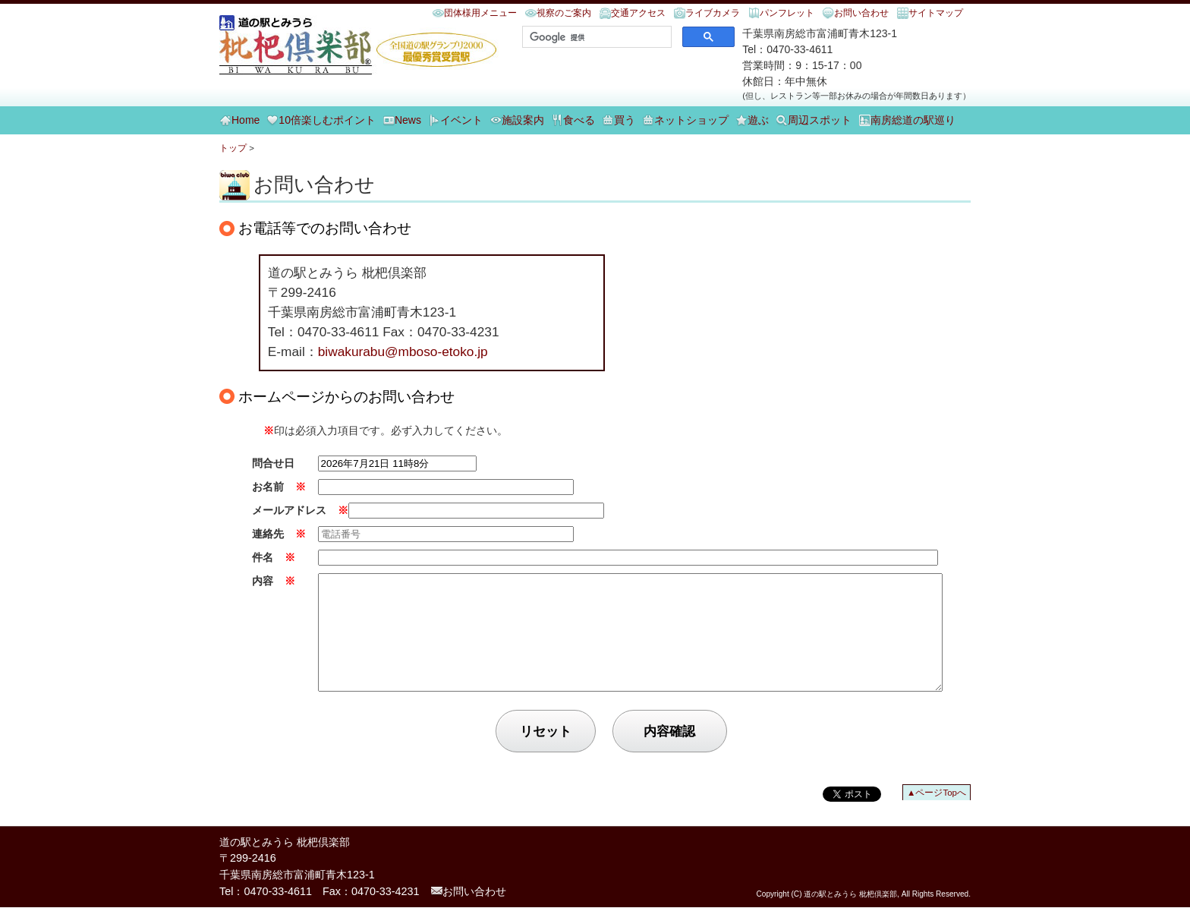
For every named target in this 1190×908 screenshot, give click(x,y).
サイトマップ (935, 13)
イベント (461, 120)
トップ (233, 148)
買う (624, 120)
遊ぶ (758, 120)
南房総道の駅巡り (912, 120)
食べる (579, 120)
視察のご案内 (564, 13)
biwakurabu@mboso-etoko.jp (403, 351)
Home (245, 120)
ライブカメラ (712, 13)
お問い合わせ (861, 13)
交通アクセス (638, 13)
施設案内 (523, 120)
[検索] (595, 37)
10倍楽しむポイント (327, 120)
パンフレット (787, 13)
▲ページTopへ (936, 815)
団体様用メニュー (480, 13)
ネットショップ (691, 120)
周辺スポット (820, 120)
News (408, 120)
